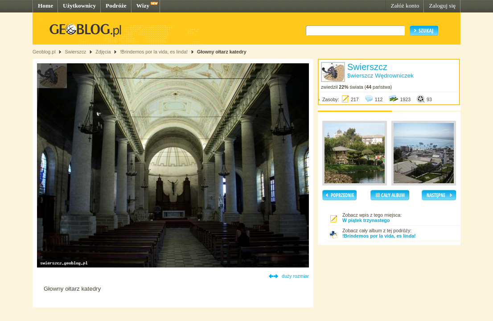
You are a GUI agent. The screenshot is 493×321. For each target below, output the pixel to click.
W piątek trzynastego (366, 220)
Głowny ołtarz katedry (221, 51)
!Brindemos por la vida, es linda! (154, 51)
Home (45, 5)
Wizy (142, 5)
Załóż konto (404, 5)
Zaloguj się (442, 5)
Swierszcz (75, 51)
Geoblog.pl (44, 51)
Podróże (116, 5)
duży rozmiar (295, 276)
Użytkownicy (79, 5)
